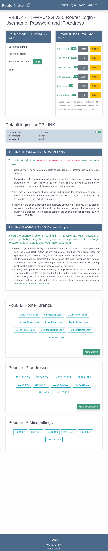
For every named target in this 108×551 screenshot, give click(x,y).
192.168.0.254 (64, 67)
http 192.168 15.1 (62, 377)
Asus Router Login (54, 322)
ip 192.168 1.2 (82, 385)
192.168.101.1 (83, 377)
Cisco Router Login (29, 315)
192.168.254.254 (61, 385)
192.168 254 (42, 377)
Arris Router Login (53, 315)
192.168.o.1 (86, 432)
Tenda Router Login (78, 322)
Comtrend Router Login (52, 330)
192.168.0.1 (63, 58)
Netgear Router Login (80, 330)
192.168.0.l (52, 432)
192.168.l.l (36, 432)
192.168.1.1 (63, 49)
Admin (95, 49)
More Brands (91, 352)
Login (37, 62)
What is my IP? (54, 545)
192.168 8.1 (45, 392)
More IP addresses (88, 407)
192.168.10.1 (62, 392)
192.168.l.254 (54, 439)
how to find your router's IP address (31, 283)
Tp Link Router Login (54, 337)
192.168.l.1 (68, 432)
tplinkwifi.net (63, 95)
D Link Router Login (77, 315)
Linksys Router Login (28, 322)
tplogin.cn (62, 86)
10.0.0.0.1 (20, 432)
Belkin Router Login (25, 330)
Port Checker (53, 548)
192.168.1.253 (64, 77)
